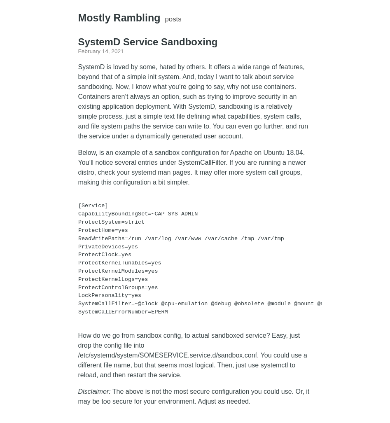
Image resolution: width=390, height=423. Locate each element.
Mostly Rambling (119, 17)
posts (173, 19)
